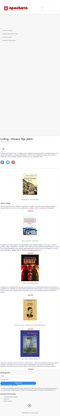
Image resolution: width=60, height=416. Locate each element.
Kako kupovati (8, 401)
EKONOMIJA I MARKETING (11, 50)
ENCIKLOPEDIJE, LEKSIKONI (11, 54)
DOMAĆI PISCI (7, 26)
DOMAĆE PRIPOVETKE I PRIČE (10, 34)
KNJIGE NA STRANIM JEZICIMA (12, 84)
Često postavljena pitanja (11, 397)
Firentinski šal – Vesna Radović (30, 199)
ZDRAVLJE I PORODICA (10, 133)
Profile (37, 7)
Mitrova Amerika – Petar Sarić (30, 241)
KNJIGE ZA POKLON (9, 94)
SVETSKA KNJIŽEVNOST (10, 123)
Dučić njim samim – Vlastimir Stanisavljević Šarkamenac (30, 325)
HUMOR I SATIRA (8, 74)
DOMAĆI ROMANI (7, 37)
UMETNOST (6, 128)
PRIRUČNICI (6, 109)
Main (55, 7)
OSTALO (5, 99)
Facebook (29, 405)
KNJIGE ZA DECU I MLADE (11, 89)
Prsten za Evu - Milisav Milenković (30, 359)
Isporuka (6, 399)
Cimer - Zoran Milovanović (30, 283)
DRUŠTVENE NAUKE (9, 45)
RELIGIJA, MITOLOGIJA (9, 119)
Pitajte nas (3, 151)
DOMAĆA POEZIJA (7, 30)
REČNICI (4, 114)
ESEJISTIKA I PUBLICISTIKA (9, 40)
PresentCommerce (33, 413)
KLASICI (4, 79)
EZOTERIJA (5, 64)
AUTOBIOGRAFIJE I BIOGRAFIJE (12, 17)
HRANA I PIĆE (6, 69)
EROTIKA (5, 59)
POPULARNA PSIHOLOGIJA (11, 104)
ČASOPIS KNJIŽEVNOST (10, 21)
